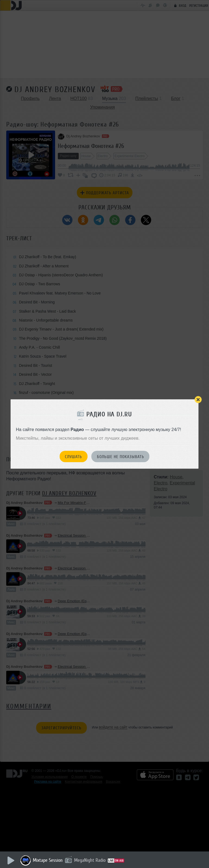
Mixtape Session (48, 860)
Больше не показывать (120, 456)
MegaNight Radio (90, 860)
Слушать (73, 456)
